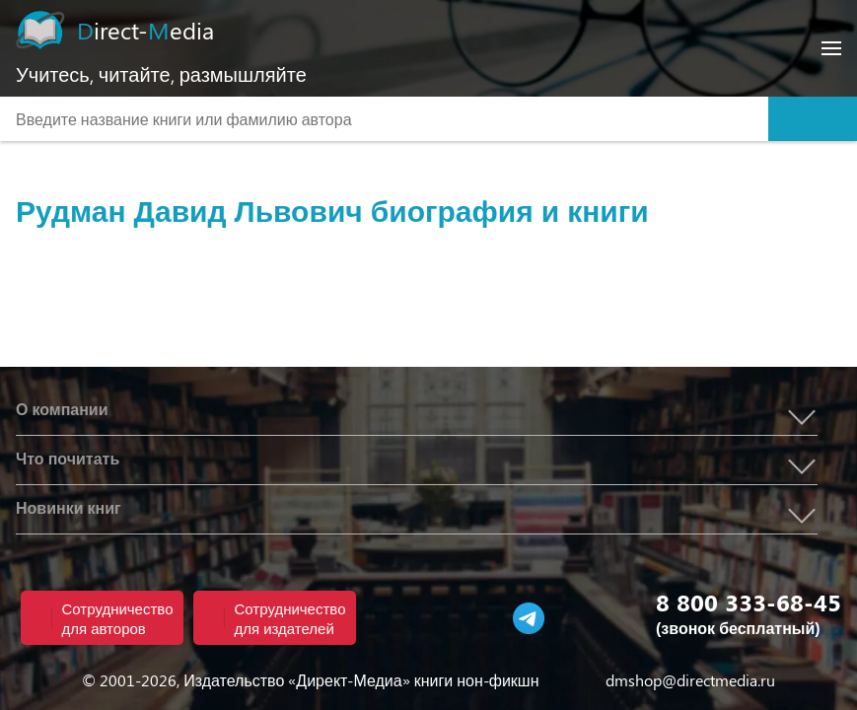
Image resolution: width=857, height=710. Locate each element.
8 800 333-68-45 (748, 601)
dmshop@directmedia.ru (690, 680)
